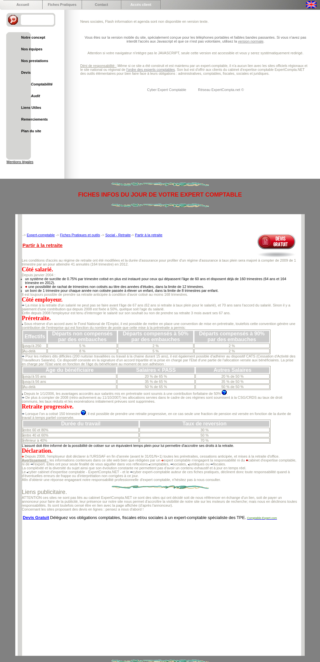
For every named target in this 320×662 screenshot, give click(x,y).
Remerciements (34, 119)
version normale (250, 41)
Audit (35, 96)
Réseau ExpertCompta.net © (221, 90)
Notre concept (33, 37)
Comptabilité (42, 84)
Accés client (140, 4)
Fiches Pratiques (62, 4)
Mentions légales (20, 162)
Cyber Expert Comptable (167, 90)
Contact (101, 4)
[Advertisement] (61, 585)
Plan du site (31, 131)
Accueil (22, 4)
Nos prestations (34, 61)
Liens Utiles (31, 108)
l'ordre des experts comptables (150, 69)
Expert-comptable (41, 235)
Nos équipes (31, 49)
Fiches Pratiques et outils (80, 235)
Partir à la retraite (148, 235)
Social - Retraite (118, 235)
